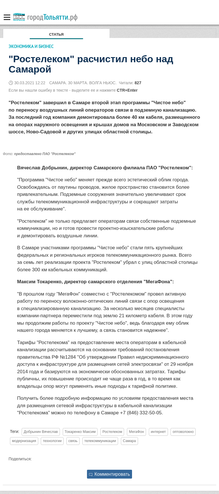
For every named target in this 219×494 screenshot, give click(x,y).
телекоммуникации (100, 441)
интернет (158, 432)
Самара (129, 441)
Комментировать (109, 474)
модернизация (24, 441)
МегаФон (136, 432)
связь (73, 441)
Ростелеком (112, 432)
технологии (52, 441)
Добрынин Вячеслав (41, 432)
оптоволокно (183, 432)
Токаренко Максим (80, 432)
